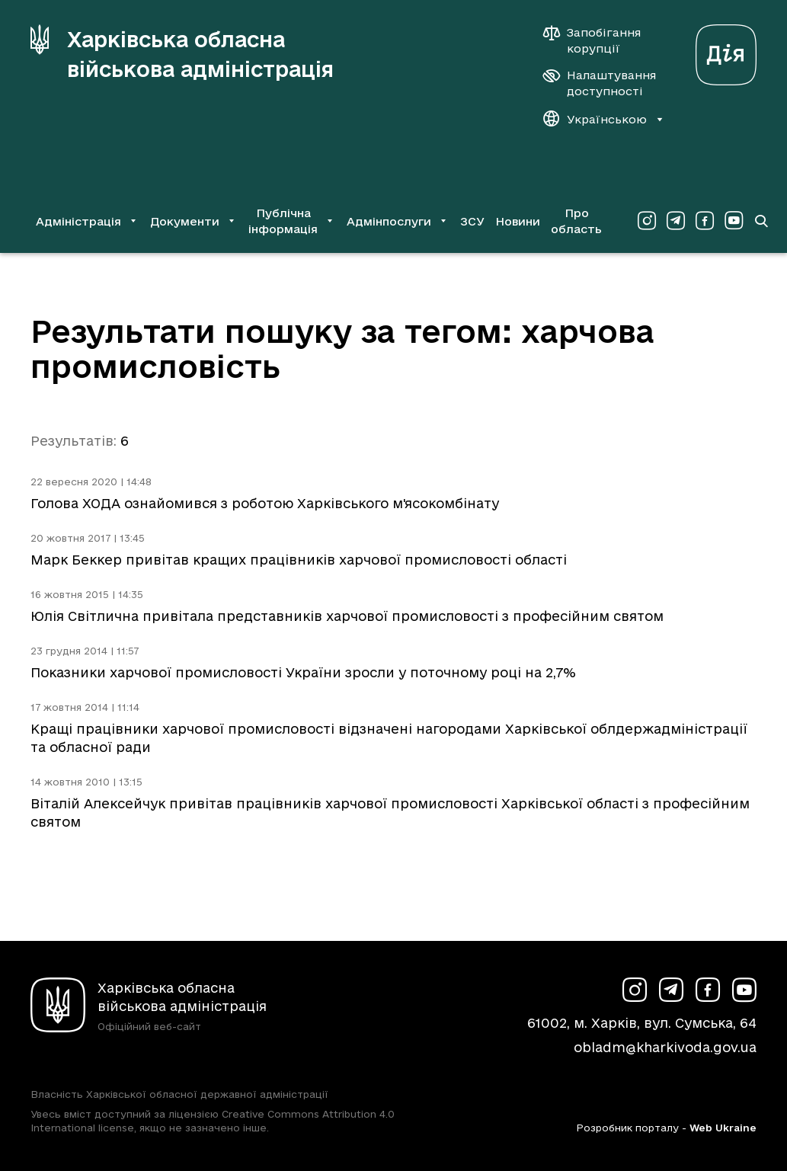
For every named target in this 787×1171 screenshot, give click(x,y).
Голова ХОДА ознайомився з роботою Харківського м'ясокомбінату (264, 503)
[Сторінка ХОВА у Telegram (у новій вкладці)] (676, 221)
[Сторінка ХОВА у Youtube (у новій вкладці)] (734, 221)
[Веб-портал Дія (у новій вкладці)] (726, 50)
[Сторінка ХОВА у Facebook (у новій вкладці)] (705, 221)
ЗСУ (472, 221)
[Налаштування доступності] (599, 83)
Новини (517, 221)
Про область (576, 220)
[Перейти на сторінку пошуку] (761, 221)
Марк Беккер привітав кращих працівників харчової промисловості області (298, 559)
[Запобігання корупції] (599, 40)
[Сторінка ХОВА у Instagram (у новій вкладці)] (647, 221)
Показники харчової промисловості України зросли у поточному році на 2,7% (303, 672)
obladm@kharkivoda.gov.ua (665, 1047)
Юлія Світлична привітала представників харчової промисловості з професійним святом (347, 616)
